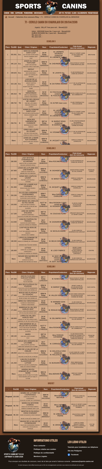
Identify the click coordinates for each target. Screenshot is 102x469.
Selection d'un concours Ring (27, 17)
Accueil (11, 17)
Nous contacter (39, 446)
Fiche (44, 54)
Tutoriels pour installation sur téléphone (83, 447)
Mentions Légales (40, 456)
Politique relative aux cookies (45, 449)
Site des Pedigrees (75, 451)
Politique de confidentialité (44, 453)
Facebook (73, 454)
